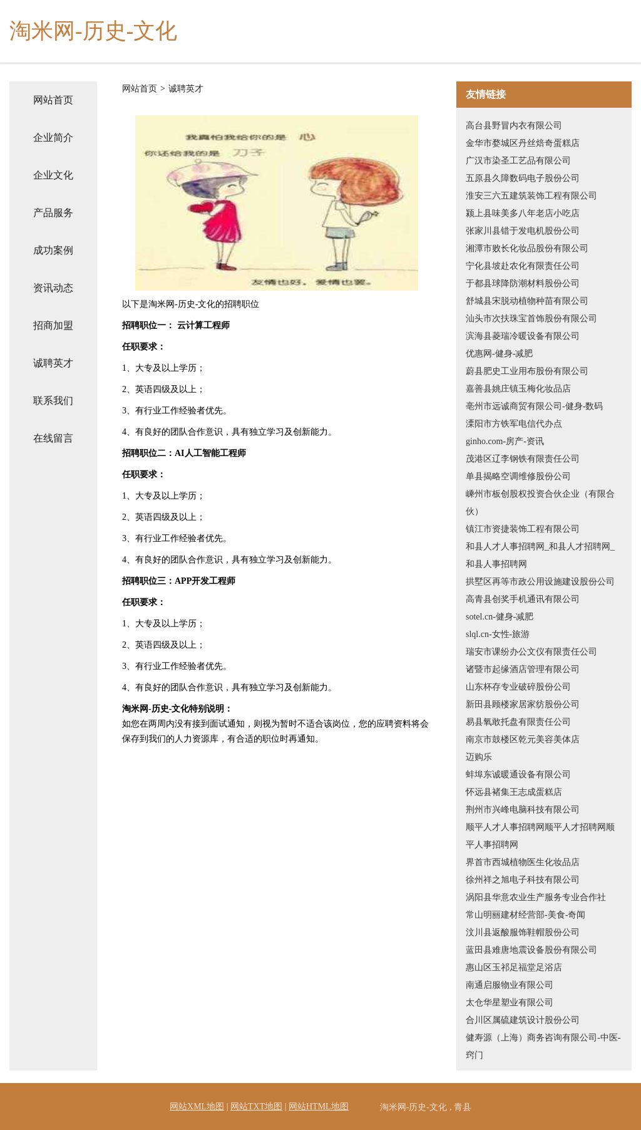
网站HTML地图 (319, 1106)
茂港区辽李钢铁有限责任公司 (523, 459)
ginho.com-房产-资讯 (505, 441)
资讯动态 (53, 287)
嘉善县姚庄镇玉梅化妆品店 (518, 388)
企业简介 (53, 137)
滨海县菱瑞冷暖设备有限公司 (523, 336)
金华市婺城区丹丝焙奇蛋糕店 (523, 143)
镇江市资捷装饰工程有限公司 (523, 529)
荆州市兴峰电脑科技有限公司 (523, 809)
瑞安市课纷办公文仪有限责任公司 (531, 651)
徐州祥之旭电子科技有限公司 (523, 879)
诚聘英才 (53, 363)
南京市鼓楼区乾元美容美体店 (523, 739)
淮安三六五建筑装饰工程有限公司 (531, 195)
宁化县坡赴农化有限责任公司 (523, 266)
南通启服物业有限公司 (509, 985)
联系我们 (53, 400)
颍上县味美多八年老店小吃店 (523, 213)
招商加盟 (53, 325)
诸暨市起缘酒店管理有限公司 (523, 669)
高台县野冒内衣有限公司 (514, 125)
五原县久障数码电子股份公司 (523, 178)
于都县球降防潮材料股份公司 (523, 283)
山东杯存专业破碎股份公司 (518, 687)
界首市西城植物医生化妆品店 (523, 862)
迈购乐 (479, 757)
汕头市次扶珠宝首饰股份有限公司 (531, 318)
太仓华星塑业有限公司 (509, 1002)
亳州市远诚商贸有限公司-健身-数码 (534, 406)
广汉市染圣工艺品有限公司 (518, 160)
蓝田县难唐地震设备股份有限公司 (531, 950)
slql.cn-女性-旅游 (498, 634)
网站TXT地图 (256, 1106)
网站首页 (53, 100)
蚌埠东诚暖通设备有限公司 (518, 774)
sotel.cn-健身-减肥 (499, 616)
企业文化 (53, 175)
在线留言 (53, 438)
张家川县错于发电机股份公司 (523, 231)
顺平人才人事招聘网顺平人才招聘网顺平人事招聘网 (540, 835)
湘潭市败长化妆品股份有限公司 (527, 248)
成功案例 (53, 250)
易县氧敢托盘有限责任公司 (518, 722)
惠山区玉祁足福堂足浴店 (514, 967)
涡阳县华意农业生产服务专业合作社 (536, 897)
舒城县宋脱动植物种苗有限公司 (527, 301)
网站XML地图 (197, 1106)
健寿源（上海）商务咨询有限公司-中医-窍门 (543, 1046)
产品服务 (53, 212)
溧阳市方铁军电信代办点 (514, 423)
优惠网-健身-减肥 (499, 353)
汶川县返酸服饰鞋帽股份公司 (523, 932)
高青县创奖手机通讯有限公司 (523, 599)
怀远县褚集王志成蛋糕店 (514, 792)
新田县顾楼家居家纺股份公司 (523, 704)
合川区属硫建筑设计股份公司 (523, 1020)
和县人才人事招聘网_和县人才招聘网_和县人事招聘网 (540, 555)
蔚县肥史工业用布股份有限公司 (527, 371)
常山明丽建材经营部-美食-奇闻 (525, 915)
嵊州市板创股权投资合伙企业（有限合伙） (540, 502)
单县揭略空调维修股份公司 (518, 476)
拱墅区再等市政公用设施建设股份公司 (540, 581)
